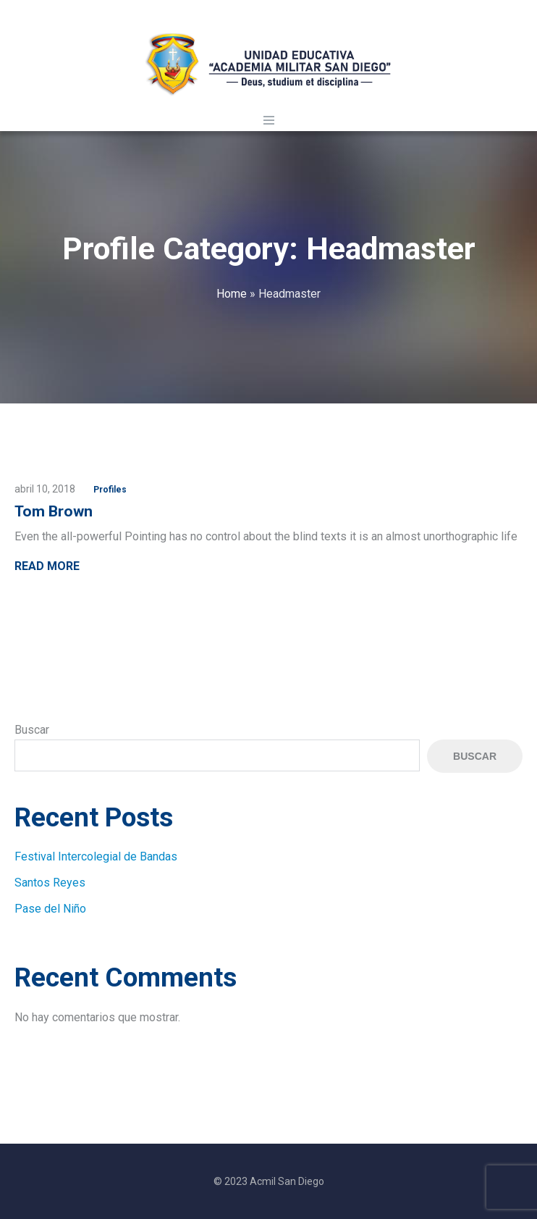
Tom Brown (53, 511)
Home (231, 294)
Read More (47, 566)
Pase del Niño (50, 909)
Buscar (31, 730)
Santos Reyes (49, 882)
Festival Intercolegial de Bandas (95, 856)
